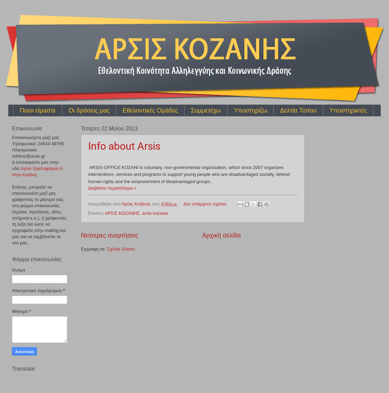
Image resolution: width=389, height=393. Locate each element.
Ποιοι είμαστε (38, 110)
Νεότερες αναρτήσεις (109, 235)
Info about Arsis (124, 146)
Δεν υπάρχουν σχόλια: (206, 203)
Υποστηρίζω (250, 110)
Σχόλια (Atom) (121, 249)
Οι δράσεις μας (89, 110)
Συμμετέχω (206, 110)
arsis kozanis (155, 213)
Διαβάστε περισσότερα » (112, 188)
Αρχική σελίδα (221, 235)
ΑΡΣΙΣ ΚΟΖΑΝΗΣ (122, 213)
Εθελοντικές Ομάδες (150, 110)
